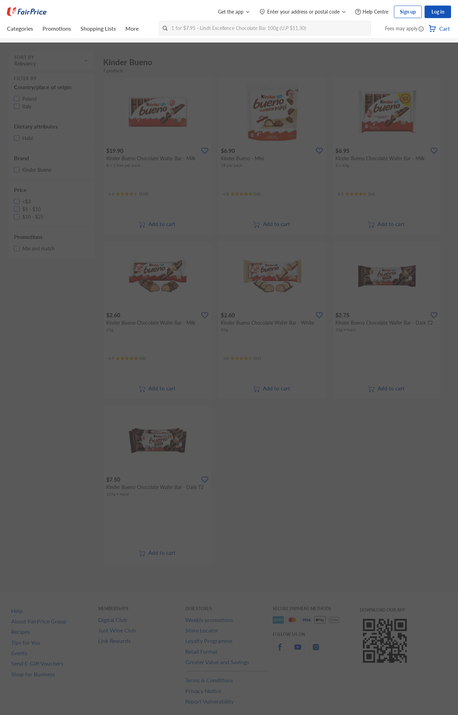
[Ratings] (128, 194)
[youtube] (298, 651)
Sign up (408, 12)
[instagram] (316, 651)
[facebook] (280, 651)
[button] (421, 29)
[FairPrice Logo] (27, 11)
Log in (438, 12)
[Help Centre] (371, 12)
